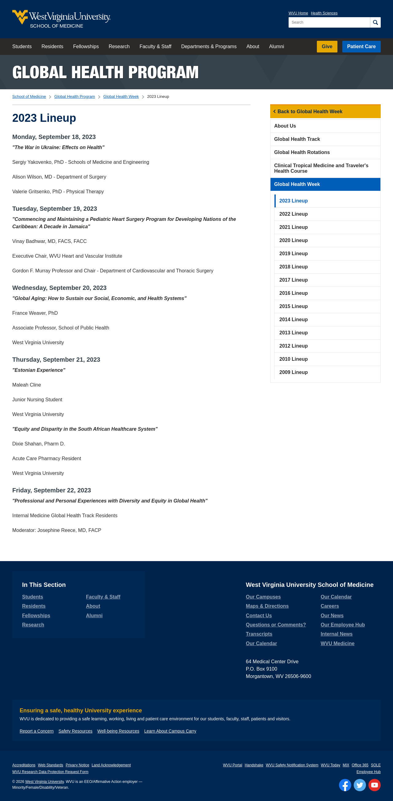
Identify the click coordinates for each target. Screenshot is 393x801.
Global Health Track (297, 139)
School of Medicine (29, 96)
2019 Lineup (293, 253)
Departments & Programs (209, 46)
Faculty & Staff (155, 46)
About (253, 46)
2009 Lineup (293, 372)
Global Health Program (105, 72)
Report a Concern (37, 731)
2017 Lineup (293, 280)
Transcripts (259, 634)
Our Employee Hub (343, 624)
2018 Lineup (293, 266)
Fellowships (86, 46)
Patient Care (361, 46)
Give (327, 46)
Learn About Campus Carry (170, 731)
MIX (346, 765)
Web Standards (50, 765)
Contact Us (259, 615)
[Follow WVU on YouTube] (374, 785)
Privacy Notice (77, 765)
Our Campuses (263, 596)
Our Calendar (261, 643)
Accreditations (23, 765)
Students (22, 46)
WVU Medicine (337, 643)
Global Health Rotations (302, 152)
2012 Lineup (293, 346)
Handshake (254, 765)
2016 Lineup (293, 293)
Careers (330, 606)
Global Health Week (121, 96)
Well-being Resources (118, 731)
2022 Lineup (293, 214)
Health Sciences (324, 13)
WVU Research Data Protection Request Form (50, 772)
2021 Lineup (293, 227)
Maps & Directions (267, 606)
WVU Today (330, 765)
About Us (285, 126)
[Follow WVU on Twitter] (360, 785)
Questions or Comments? (276, 624)
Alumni (276, 46)
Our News (332, 615)
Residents (52, 46)
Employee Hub (368, 772)
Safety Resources (76, 731)
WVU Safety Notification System (292, 765)
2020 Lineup (293, 240)
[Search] (375, 22)
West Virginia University (44, 782)
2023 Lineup (293, 200)
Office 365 (360, 765)
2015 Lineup (293, 306)
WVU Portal (232, 765)
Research (119, 46)
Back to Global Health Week (310, 111)
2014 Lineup (293, 319)
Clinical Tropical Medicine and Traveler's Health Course (321, 168)
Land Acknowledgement (111, 765)
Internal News (336, 634)
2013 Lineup (293, 332)
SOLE (376, 765)
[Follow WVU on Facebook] (345, 785)
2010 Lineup (293, 359)
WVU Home (298, 13)
